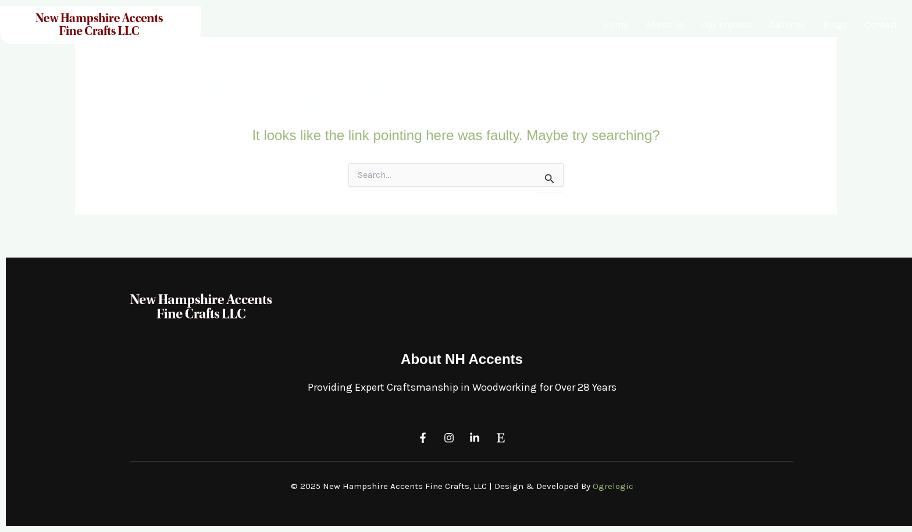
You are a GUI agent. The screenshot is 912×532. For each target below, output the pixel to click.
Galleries (787, 24)
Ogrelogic (613, 486)
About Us (665, 24)
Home (615, 24)
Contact (881, 24)
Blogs (835, 24)
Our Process (726, 24)
